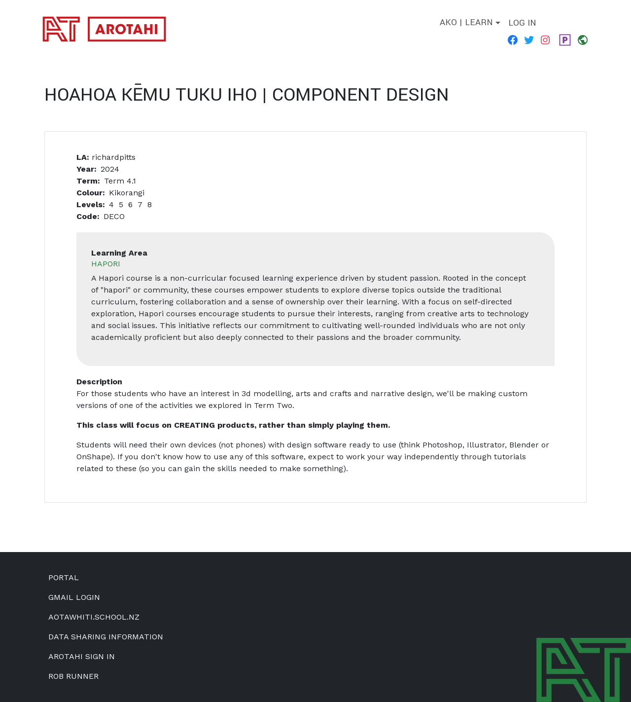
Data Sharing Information (105, 636)
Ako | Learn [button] (466, 22)
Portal (63, 577)
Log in (522, 23)
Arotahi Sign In (81, 656)
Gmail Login (74, 597)
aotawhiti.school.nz (94, 617)
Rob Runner (73, 676)
